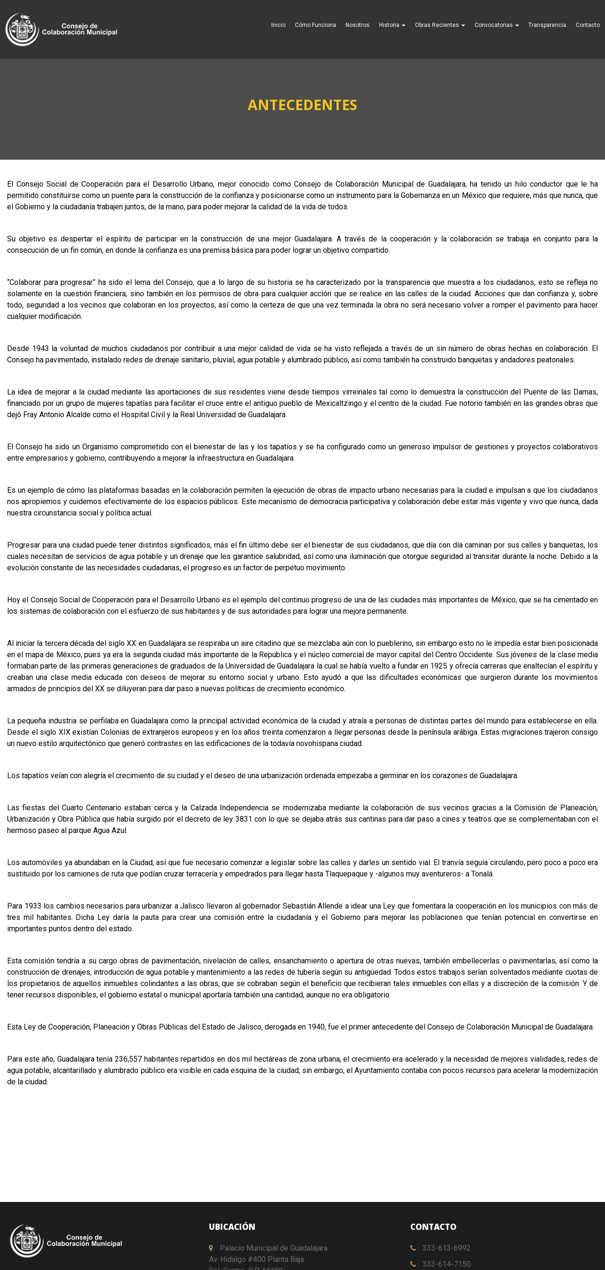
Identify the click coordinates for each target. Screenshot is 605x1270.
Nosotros (358, 25)
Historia (392, 25)
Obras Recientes (440, 25)
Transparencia (547, 25)
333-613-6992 (440, 1248)
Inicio (278, 25)
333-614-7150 (440, 1264)
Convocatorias (497, 25)
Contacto (588, 25)
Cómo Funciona (315, 25)
